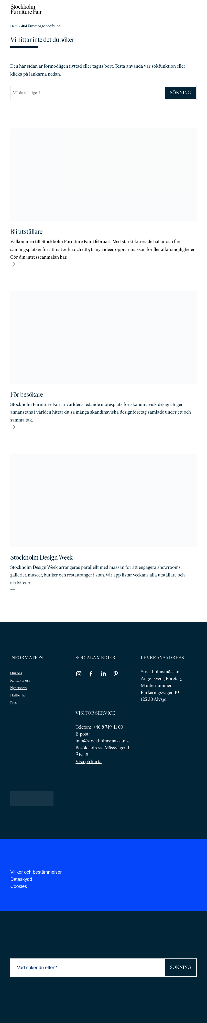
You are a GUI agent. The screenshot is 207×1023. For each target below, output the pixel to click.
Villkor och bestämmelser (36, 872)
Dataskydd (21, 879)
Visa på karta (88, 762)
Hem (14, 26)
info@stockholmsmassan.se (102, 741)
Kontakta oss (20, 681)
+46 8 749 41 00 (108, 727)
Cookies (18, 886)
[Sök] (87, 93)
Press (14, 703)
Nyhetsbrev (18, 688)
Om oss (16, 673)
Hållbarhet (18, 695)
